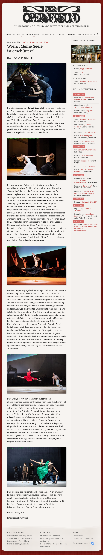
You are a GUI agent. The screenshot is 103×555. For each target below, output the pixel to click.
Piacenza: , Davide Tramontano (84, 193)
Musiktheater (45, 536)
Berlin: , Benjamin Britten (83, 171)
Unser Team (78, 536)
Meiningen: (86, 132)
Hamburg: (85, 166)
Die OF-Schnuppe (60, 544)
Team (92, 34)
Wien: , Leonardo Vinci (86, 120)
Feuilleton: (86, 228)
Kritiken (21, 34)
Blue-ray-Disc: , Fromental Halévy (83, 112)
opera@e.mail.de (22, 544)
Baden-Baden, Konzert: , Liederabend (85, 180)
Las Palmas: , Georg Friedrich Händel (84, 127)
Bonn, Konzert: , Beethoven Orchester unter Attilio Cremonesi (86, 216)
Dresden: (85, 202)
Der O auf (81, 543)
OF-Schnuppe (83, 34)
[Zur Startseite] (51, 14)
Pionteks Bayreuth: (83, 106)
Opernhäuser (32, 34)
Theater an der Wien (39, 42)
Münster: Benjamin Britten (84, 100)
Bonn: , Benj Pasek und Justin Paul (84, 142)
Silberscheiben (58, 541)
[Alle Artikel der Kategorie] (86, 54)
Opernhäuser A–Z (57, 539)
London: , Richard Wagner (85, 162)
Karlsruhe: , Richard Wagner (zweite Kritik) (86, 187)
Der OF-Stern (45, 544)
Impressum (77, 539)
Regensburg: (83, 210)
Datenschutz (89, 539)
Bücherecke (45, 541)
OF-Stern (71, 34)
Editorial (10, 34)
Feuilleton (46, 34)
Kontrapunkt (59, 34)
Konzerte (56, 536)
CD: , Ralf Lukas (85, 151)
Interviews (44, 539)
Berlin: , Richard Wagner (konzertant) (85, 137)
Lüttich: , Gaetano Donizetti (84, 156)
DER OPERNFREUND (15, 532)
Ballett (26, 42)
